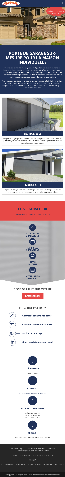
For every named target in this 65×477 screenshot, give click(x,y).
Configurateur (32, 209)
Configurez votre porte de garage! (55, 13)
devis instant (32, 263)
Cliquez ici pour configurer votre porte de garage (32, 214)
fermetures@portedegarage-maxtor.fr (33, 393)
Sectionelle (32, 133)
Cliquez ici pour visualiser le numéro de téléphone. (37, 448)
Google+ (32, 460)
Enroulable (32, 185)
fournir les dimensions (32, 234)
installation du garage (32, 277)
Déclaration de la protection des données (44, 475)
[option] (32, 26)
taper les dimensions (32, 248)
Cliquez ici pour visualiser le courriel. (36, 451)
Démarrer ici (32, 296)
